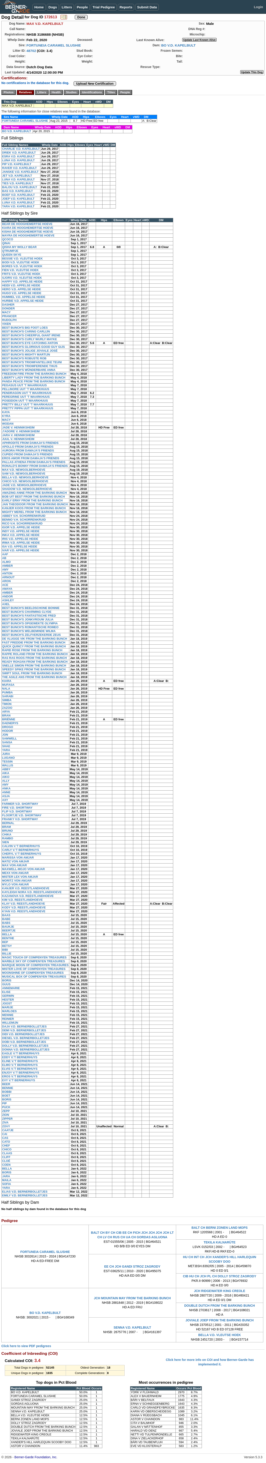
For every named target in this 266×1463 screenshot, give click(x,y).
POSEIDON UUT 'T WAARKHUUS (25, 400)
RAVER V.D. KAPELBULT (19, 168)
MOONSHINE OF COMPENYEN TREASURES (33, 972)
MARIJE (7, 1007)
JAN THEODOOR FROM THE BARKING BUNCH (35, 504)
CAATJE (8, 1130)
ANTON (7, 573)
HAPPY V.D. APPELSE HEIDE (22, 281)
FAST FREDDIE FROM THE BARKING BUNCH (33, 642)
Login (258, 7)
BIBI (5, 949)
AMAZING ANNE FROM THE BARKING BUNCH (34, 492)
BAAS (6, 915)
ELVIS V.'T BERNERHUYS (19, 1068)
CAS (5, 1138)
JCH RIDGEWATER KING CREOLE (219, 1291)
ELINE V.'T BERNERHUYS (20, 1061)
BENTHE (8, 938)
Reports (126, 7)
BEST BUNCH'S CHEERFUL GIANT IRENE (31, 335)
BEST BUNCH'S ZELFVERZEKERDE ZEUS (31, 635)
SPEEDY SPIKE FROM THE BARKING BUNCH (33, 669)
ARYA (6, 711)
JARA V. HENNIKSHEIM (18, 435)
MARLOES (9, 1011)
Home (39, 7)
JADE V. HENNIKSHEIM (18, 427)
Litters (67, 7)
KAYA (6, 412)
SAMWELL (9, 738)
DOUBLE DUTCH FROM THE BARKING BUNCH (219, 1305)
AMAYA (7, 588)
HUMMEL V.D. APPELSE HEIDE (23, 297)
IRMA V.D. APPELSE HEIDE (21, 542)
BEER (6, 1084)
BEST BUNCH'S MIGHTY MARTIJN (26, 354)
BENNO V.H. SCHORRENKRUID (24, 519)
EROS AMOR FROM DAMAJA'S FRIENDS (30, 458)
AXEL (6, 604)
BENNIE (7, 1088)
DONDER (8, 308)
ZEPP (6, 1111)
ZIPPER (7, 1118)
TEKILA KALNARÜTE (220, 1242)
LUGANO (8, 757)
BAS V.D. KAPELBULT (17, 191)
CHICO (7, 1149)
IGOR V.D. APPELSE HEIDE (21, 527)
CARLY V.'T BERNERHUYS (20, 850)
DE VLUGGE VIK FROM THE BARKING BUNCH (34, 638)
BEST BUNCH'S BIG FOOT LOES (25, 327)
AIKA (5, 773)
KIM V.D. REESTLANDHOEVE (22, 899)
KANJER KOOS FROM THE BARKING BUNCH (34, 508)
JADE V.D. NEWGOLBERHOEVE (24, 485)
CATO (6, 1141)
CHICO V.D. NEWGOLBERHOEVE (25, 481)
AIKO (5, 777)
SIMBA (7, 700)
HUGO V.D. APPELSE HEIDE (21, 293)
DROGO (7, 727)
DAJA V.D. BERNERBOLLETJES (24, 1026)
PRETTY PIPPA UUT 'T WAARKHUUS (27, 408)
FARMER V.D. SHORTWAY (20, 803)
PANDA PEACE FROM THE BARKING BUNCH (33, 381)
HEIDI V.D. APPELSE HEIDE (21, 285)
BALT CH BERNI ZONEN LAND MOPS (219, 1227)
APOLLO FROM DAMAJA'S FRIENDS (28, 446)
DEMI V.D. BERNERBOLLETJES (24, 1030)
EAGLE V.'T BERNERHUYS (20, 1053)
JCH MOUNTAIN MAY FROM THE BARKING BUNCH (132, 1298)
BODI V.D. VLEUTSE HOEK (20, 262)
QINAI (6, 243)
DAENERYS (10, 723)
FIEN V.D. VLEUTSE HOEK (20, 270)
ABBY (6, 769)
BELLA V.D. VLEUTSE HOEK (219, 1335)
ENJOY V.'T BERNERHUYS (20, 1072)
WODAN (8, 423)
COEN (6, 1164)
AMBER (7, 565)
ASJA (6, 796)
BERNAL (8, 823)
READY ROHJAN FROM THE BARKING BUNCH (35, 661)
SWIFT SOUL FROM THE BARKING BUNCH (32, 673)
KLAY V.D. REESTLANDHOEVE (23, 903)
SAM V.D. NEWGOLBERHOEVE (23, 473)
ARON (6, 581)
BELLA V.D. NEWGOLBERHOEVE (25, 477)
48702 (31, 51)
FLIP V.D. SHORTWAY (17, 811)
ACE (5, 585)
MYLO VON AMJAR (15, 884)
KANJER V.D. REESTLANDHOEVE (25, 888)
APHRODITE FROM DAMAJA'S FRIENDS (30, 443)
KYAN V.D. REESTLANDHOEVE (23, 911)
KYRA (6, 416)
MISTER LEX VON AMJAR (20, 876)
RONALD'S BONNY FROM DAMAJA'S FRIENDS (35, 466)
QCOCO (7, 239)
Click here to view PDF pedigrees (26, 1346)
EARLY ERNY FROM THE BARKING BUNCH (32, 500)
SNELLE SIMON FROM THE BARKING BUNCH (34, 665)
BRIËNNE (8, 719)
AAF (5, 554)
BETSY (7, 946)
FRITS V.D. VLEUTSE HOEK (21, 274)
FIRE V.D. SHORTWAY (17, 807)
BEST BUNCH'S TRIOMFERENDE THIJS (29, 366)
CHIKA (6, 834)
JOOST (7, 1003)
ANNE (6, 792)
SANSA (7, 742)
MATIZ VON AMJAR (15, 861)
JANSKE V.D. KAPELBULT (20, 171)
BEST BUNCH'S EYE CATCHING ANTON (30, 343)
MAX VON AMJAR (14, 865)
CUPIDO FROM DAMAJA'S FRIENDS (27, 454)
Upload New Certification (95, 83)
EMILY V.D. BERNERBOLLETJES (24, 1195)
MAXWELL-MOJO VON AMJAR (23, 869)
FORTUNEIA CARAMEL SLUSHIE (53, 45)
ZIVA (5, 1122)
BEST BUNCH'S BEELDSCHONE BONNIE (30, 608)
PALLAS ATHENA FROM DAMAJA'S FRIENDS (33, 462)
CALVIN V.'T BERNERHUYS (21, 846)
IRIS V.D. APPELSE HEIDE (20, 539)
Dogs (53, 7)
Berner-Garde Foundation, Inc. (35, 1457)
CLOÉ (6, 1161)
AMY (5, 569)
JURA (6, 754)
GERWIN (8, 995)
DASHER (8, 304)
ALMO (6, 562)
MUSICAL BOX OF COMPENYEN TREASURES (34, 976)
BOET (6, 1095)
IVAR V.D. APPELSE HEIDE (20, 550)
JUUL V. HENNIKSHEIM (18, 439)
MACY (6, 312)
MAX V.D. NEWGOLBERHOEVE (23, 469)
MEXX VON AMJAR (15, 873)
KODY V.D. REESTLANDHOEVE (24, 907)
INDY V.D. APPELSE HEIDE (21, 531)
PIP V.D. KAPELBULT (16, 164)
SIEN (5, 842)
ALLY (5, 780)
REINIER (8, 1019)
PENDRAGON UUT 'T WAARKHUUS (26, 393)
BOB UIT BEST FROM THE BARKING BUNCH (33, 496)
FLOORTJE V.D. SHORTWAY (22, 815)
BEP (5, 942)
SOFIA (6, 1184)
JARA (6, 1176)
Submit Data (147, 7)
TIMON (7, 704)
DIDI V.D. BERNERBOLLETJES (23, 1034)
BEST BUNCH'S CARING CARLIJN (26, 331)
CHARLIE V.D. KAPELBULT (21, 148)
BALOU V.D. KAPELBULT (19, 187)
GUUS (6, 984)
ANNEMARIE (11, 988)
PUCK (6, 1107)
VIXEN (6, 323)
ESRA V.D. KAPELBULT (18, 156)
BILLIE (6, 953)
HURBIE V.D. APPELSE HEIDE (23, 300)
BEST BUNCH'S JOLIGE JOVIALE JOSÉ (30, 350)
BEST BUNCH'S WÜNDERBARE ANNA (29, 370)
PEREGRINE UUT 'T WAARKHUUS (26, 396)
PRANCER (9, 316)
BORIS (6, 980)
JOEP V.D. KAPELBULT (18, 198)
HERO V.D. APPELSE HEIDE (21, 289)
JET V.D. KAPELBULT (17, 175)
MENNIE (8, 1015)
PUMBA (7, 692)
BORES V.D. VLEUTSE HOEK (22, 266)
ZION (5, 1115)
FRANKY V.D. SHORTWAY (20, 819)
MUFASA (8, 684)
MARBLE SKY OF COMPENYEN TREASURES (33, 961)
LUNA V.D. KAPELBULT (18, 160)
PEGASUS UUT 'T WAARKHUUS (24, 385)
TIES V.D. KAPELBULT (17, 183)
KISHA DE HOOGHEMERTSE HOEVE (27, 231)
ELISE (6, 992)
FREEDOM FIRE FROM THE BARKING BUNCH (34, 373)
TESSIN (7, 761)
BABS (6, 923)
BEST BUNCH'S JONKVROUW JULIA (28, 619)
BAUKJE (8, 926)
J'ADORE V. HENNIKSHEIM (21, 431)
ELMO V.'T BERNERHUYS (20, 1065)
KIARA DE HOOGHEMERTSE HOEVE (27, 227)
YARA (6, 750)
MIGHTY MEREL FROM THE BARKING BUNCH (34, 512)
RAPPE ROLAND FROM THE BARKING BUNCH (35, 654)
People (82, 7)
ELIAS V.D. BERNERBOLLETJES (24, 1191)
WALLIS (7, 765)
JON (5, 734)
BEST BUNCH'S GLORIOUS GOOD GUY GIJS (33, 347)
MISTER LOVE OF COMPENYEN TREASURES (33, 969)
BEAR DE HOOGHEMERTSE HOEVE (27, 224)
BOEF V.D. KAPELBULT (18, 195)
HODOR (7, 731)
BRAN (6, 715)
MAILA (6, 1180)
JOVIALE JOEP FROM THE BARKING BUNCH (220, 1320)
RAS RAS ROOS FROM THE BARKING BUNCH (34, 658)
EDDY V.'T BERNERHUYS (19, 1057)
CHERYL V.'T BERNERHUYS (21, 853)
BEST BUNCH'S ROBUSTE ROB (24, 358)
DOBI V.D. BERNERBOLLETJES (24, 1042)
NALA (6, 688)
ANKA (6, 788)
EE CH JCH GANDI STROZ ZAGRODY (132, 1266)
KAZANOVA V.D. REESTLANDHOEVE (28, 896)
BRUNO (7, 830)
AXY (5, 800)
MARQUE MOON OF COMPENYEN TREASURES (35, 965)
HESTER (8, 999)
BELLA (7, 934)
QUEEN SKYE (11, 254)
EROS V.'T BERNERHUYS (19, 1076)
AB (4, 558)
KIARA (6, 681)
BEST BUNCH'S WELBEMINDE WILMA (29, 631)
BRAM (6, 827)
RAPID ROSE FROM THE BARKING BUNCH (32, 650)
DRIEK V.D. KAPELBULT (19, 152)
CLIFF (6, 1157)
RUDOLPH (9, 320)
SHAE (6, 746)
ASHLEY (8, 600)
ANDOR (7, 596)
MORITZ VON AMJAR (17, 880)
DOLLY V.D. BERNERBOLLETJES (25, 1045)
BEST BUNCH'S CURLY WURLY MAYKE (29, 339)
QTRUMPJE (10, 251)
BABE (6, 919)
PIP (4, 1103)
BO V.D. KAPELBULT (178, 45)
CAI (4, 1134)
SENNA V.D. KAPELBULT (132, 1327)
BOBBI (7, 1091)
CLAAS (7, 1153)
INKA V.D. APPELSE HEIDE (21, 535)
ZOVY (6, 1126)
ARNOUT (8, 577)
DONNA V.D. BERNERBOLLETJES (25, 1049)
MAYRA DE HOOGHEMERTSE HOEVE (28, 235)
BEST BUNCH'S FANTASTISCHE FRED (29, 615)
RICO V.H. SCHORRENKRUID (22, 523)
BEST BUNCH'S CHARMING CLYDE (26, 611)
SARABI (7, 696)
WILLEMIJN (10, 1022)
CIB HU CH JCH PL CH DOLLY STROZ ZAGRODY (219, 1276)
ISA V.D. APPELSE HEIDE (19, 546)
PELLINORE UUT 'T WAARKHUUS (25, 389)
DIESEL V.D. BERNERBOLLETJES (25, 1038)
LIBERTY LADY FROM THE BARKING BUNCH (33, 377)
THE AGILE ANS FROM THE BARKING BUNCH (34, 677)
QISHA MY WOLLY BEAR (19, 247)
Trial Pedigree (104, 7)
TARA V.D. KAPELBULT (18, 206)
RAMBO (7, 838)
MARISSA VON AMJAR (18, 857)
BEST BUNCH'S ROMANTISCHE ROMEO (30, 627)
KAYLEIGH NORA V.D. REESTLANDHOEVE (32, 892)
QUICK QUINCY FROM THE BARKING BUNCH (34, 646)
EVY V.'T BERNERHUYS (18, 1080)
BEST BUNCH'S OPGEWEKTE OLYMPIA (30, 623)
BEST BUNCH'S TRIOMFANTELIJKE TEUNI (32, 362)
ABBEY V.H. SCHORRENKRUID (23, 515)
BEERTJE (9, 930)
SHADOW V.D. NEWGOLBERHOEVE (27, 489)
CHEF (6, 1145)
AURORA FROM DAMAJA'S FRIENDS (28, 450)
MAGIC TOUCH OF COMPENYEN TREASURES (34, 957)
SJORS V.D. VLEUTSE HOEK (22, 277)
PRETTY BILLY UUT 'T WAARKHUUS (27, 404)
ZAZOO (7, 707)
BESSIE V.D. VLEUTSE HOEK (22, 258)
